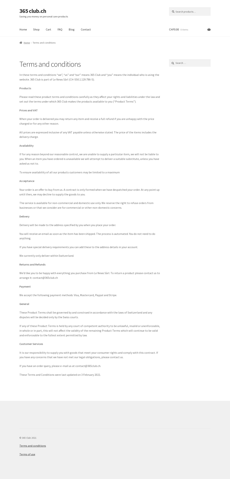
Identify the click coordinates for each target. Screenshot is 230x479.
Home (23, 29)
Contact (86, 29)
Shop (36, 29)
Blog (72, 29)
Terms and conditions (32, 445)
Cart (48, 29)
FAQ (60, 29)
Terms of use (27, 454)
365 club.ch (32, 11)
